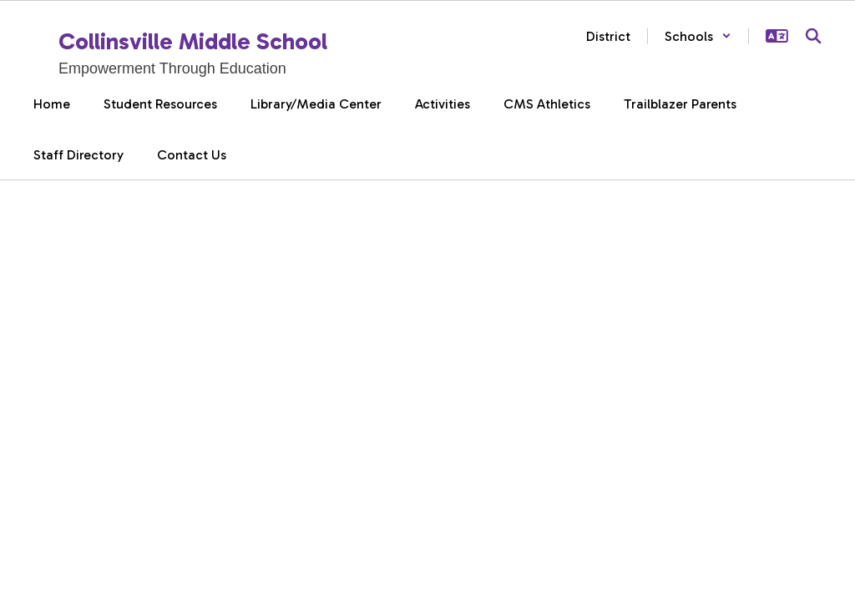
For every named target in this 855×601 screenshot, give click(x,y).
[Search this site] (813, 36)
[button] (698, 36)
